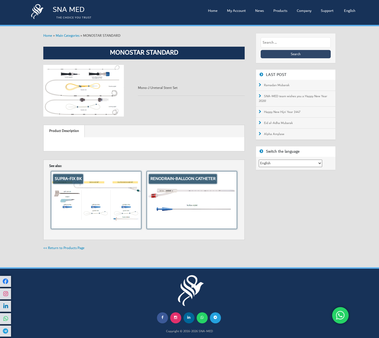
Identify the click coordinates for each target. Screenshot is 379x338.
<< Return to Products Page (63, 248)
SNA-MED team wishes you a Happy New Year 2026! (293, 99)
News (259, 10)
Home (213, 10)
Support (327, 10)
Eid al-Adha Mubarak (278, 123)
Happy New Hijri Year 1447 (282, 112)
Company (304, 10)
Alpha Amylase (274, 134)
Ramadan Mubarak (277, 85)
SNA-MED (206, 331)
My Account (236, 10)
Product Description (64, 131)
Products (280, 10)
